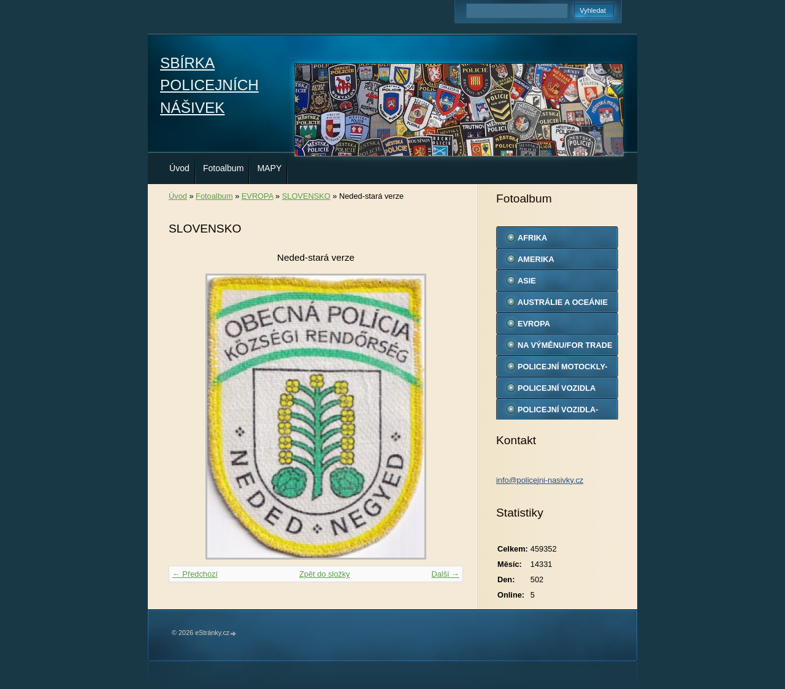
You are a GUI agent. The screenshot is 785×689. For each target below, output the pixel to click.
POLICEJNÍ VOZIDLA (556, 388)
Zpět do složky (324, 574)
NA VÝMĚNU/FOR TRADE (565, 345)
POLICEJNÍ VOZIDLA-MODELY (558, 412)
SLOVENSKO (306, 196)
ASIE (527, 280)
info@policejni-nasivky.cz (539, 480)
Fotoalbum (223, 168)
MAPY (269, 168)
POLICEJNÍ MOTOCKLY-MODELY (562, 369)
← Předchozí (195, 574)
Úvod (179, 168)
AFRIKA (532, 237)
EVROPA (258, 196)
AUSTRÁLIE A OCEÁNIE (563, 302)
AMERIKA (536, 259)
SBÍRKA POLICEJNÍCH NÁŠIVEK (209, 85)
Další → (445, 574)
